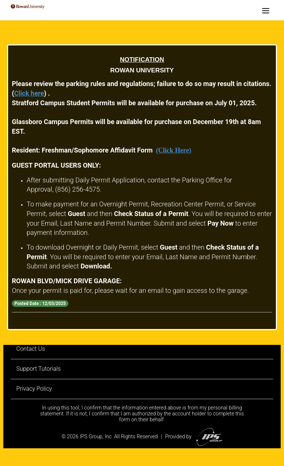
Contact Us (30, 348)
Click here (29, 93)
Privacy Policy (34, 388)
